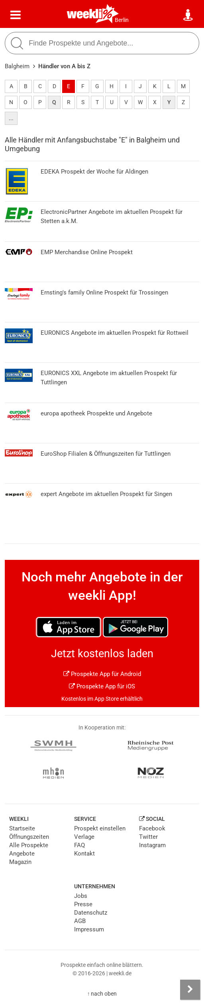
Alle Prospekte (28, 845)
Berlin (122, 20)
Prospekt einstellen (100, 828)
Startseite (22, 828)
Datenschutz (90, 912)
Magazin (20, 862)
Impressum (89, 929)
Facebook (152, 828)
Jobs (80, 895)
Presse (83, 904)
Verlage (84, 836)
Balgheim (17, 66)
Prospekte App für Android (102, 674)
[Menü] (15, 15)
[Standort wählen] (188, 15)
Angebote (22, 853)
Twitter (148, 836)
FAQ (79, 845)
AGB (80, 921)
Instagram (152, 845)
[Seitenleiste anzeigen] (190, 990)
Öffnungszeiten (29, 836)
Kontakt (84, 853)
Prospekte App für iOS (102, 686)
